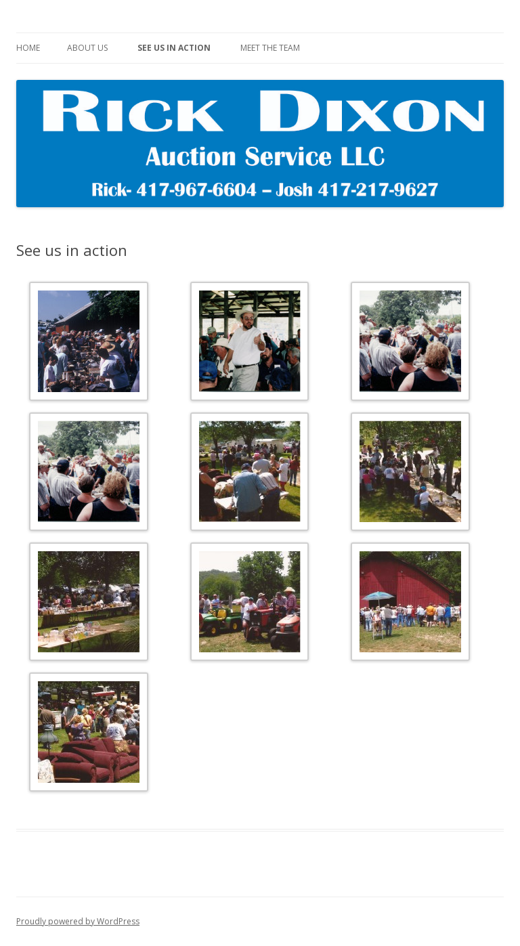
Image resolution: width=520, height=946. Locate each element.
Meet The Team (270, 47)
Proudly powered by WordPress (77, 921)
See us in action (174, 47)
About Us (87, 47)
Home (28, 47)
